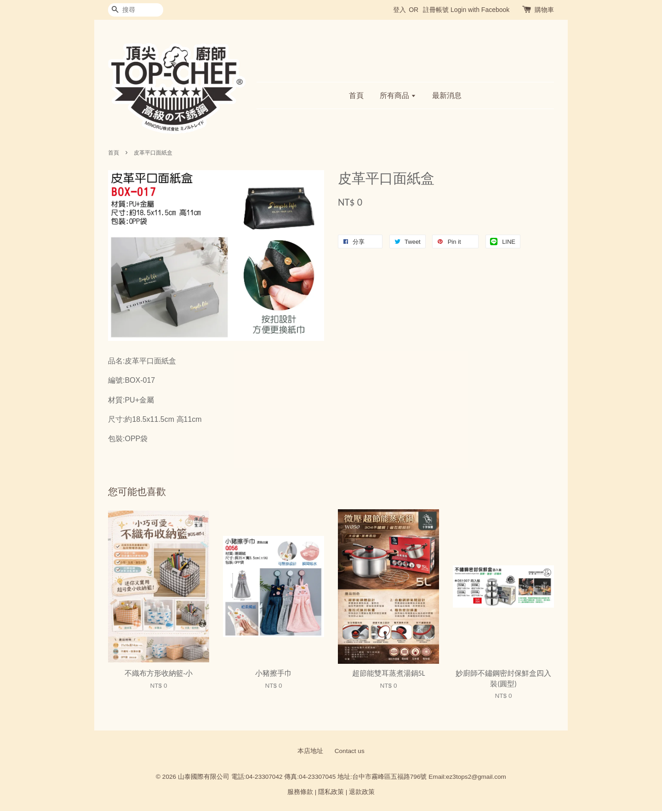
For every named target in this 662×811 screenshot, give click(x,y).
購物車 (544, 9)
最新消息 (447, 95)
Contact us (350, 751)
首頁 (356, 95)
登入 (399, 9)
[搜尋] (135, 10)
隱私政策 (331, 791)
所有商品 (398, 95)
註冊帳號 (436, 9)
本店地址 (310, 751)
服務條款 (300, 791)
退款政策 (362, 791)
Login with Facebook (480, 9)
